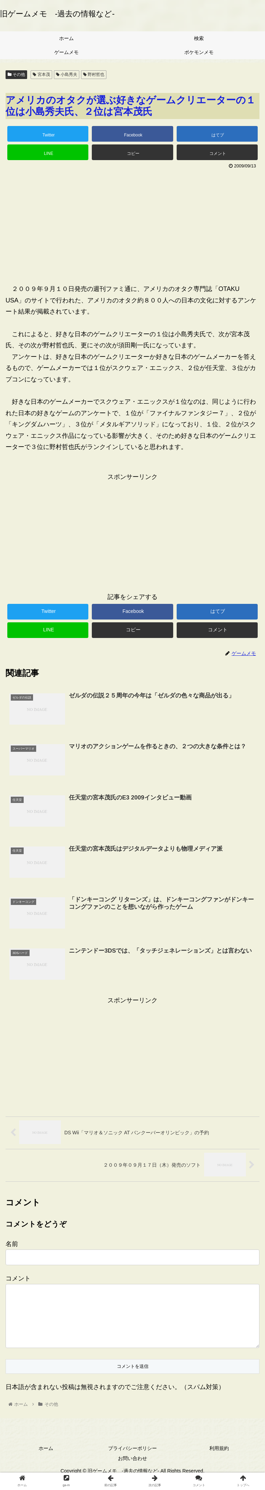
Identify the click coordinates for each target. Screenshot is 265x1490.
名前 (12, 1244)
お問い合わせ (132, 1470)
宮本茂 (41, 74)
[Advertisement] (132, 223)
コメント (18, 1279)
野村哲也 (93, 74)
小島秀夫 (66, 74)
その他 (16, 74)
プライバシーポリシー (132, 1460)
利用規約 (219, 1460)
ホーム (46, 1460)
